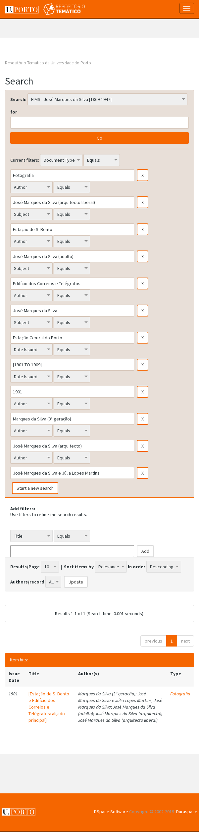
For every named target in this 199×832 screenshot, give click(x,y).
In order (136, 567)
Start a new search (35, 488)
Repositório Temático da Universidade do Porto (48, 63)
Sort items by (79, 567)
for (13, 112)
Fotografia (180, 694)
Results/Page (25, 567)
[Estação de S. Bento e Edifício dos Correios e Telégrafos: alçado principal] (48, 707)
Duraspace (186, 812)
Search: (18, 99)
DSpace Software (111, 812)
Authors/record (27, 582)
